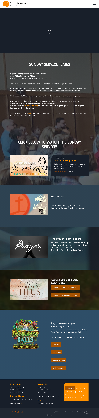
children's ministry (31, 106)
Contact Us (42, 384)
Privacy (79, 412)
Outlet (30, 113)
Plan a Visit (15, 384)
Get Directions (16, 403)
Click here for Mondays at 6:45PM (65, 287)
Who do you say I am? (65, 160)
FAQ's (83, 412)
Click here (70, 388)
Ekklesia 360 (49, 415)
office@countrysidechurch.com (48, 396)
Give (39, 400)
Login (87, 413)
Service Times (17, 396)
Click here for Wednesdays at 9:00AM (65, 295)
